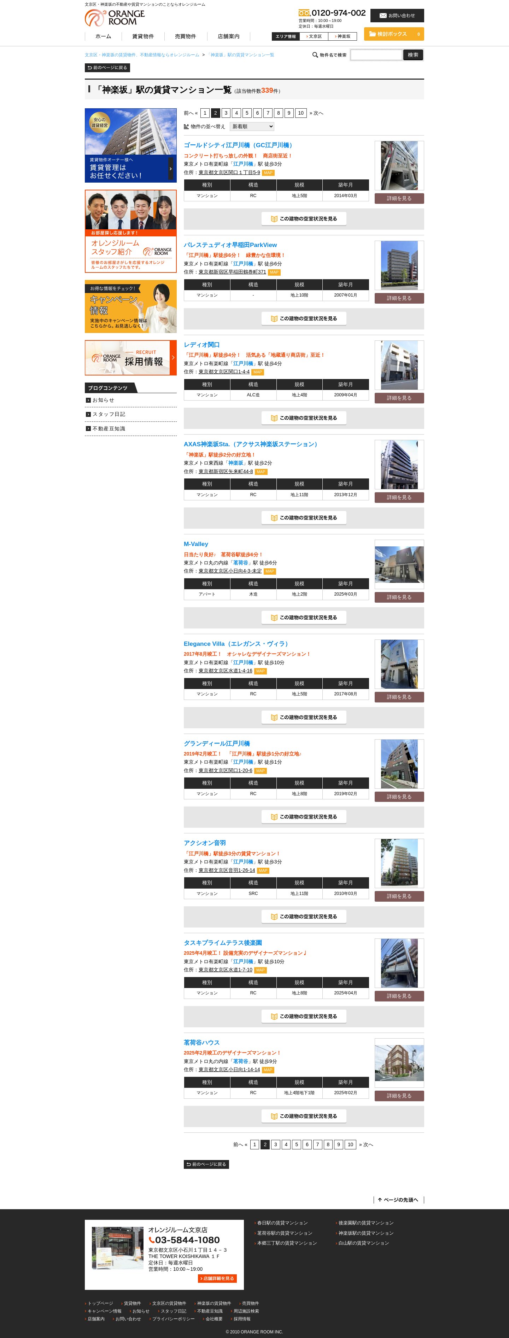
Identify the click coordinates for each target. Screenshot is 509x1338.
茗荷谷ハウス (202, 1042)
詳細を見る (399, 198)
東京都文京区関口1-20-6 (225, 770)
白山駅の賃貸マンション (364, 1243)
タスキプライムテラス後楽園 (223, 942)
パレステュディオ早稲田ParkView (230, 244)
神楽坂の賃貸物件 (214, 1303)
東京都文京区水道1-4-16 (225, 670)
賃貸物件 (132, 1303)
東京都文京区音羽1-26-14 (227, 870)
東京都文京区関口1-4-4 (224, 371)
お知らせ (104, 400)
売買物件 (250, 1303)
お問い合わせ (128, 1318)
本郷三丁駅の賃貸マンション (287, 1243)
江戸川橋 (243, 164)
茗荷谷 (240, 562)
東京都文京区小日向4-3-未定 (230, 571)
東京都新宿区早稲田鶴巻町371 (232, 272)
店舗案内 (96, 1318)
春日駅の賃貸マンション (282, 1222)
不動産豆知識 (109, 428)
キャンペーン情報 (105, 1311)
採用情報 (242, 1318)
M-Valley (196, 543)
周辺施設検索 (246, 1311)
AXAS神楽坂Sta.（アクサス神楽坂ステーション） (252, 444)
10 (301, 113)
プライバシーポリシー (173, 1318)
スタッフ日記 (109, 414)
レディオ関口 (202, 344)
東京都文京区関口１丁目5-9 (229, 172)
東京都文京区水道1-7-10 (225, 969)
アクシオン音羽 (205, 842)
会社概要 (214, 1318)
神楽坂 (235, 463)
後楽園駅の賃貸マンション (366, 1222)
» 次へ (317, 113)
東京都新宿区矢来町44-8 (226, 471)
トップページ (100, 1303)
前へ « (191, 113)
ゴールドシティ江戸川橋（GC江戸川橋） (239, 145)
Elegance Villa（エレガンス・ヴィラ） (237, 643)
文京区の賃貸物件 (169, 1303)
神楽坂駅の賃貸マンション (366, 1233)
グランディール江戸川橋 (217, 743)
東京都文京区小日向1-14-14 (229, 1069)
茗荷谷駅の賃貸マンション (284, 1233)
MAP (268, 173)
